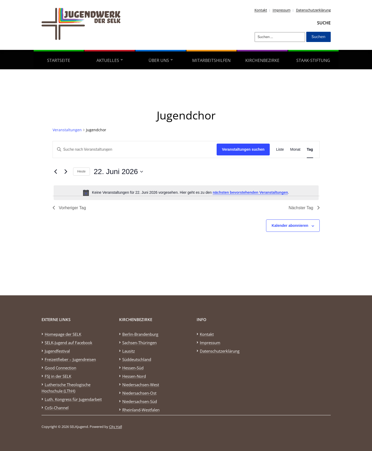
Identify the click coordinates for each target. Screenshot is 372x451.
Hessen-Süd (133, 367)
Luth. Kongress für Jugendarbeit (73, 399)
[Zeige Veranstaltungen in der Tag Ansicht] (310, 149)
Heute (81, 171)
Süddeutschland (136, 359)
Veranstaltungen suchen (243, 149)
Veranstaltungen (67, 129)
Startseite (58, 60)
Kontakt (260, 10)
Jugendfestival (57, 351)
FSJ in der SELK (58, 376)
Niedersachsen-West (140, 384)
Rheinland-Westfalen (141, 409)
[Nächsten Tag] (66, 172)
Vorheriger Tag (69, 208)
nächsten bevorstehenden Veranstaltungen (250, 192)
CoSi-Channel (57, 407)
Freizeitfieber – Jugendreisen (70, 359)
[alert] (186, 192)
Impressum (282, 10)
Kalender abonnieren (290, 225)
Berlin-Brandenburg (140, 334)
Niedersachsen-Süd (139, 401)
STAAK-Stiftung (313, 60)
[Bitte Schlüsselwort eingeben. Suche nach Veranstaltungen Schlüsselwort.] (135, 149)
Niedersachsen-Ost (139, 393)
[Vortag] (56, 172)
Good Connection (60, 367)
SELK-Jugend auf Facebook (68, 342)
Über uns (159, 60)
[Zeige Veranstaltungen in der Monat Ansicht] (295, 149)
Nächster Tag (304, 208)
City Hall (115, 426)
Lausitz (128, 351)
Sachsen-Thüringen (139, 342)
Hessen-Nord (134, 376)
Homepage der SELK (63, 334)
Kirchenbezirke (262, 60)
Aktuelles (107, 60)
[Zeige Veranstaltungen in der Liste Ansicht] (280, 149)
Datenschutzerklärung (313, 10)
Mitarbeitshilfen (211, 60)
